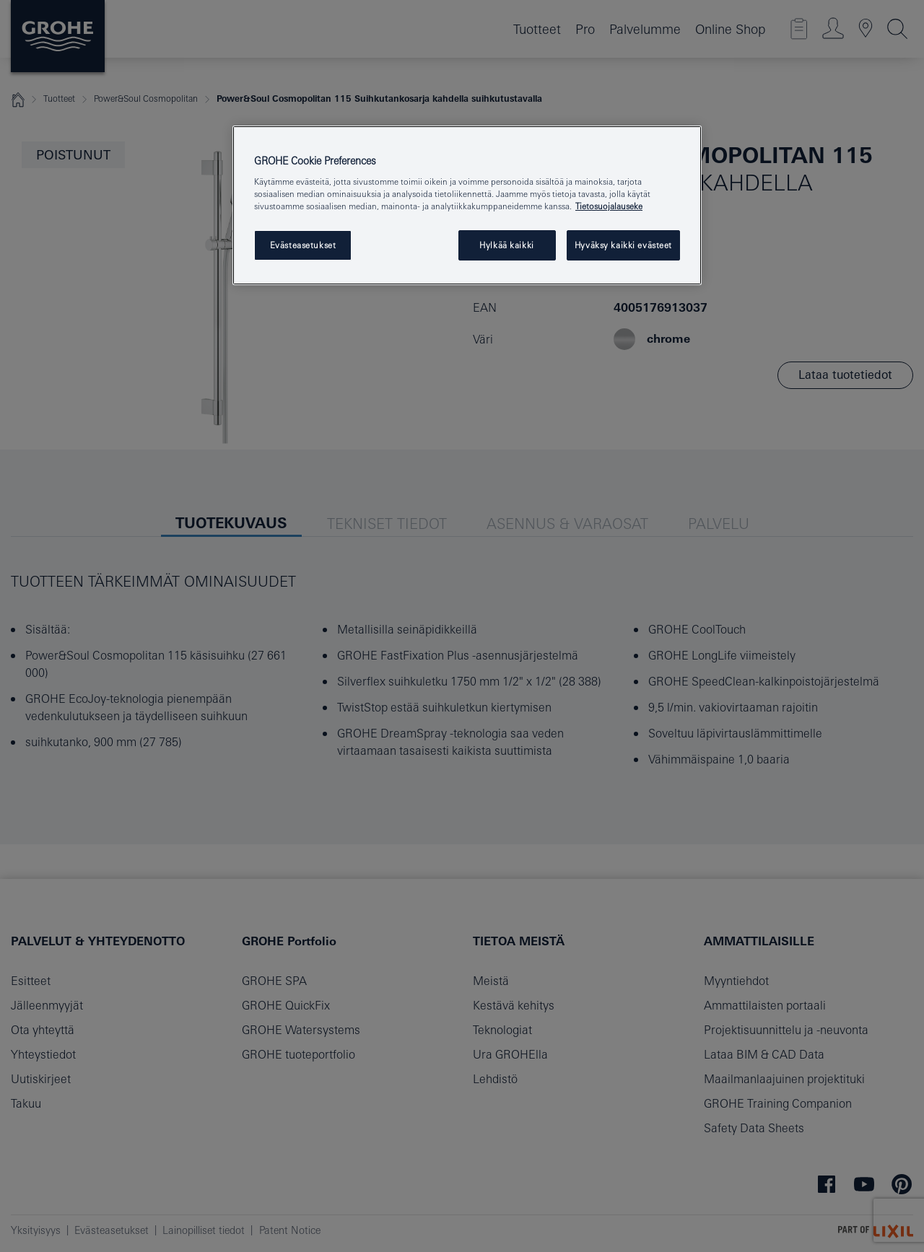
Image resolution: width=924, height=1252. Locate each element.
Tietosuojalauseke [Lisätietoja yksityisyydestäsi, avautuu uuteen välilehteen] (608, 206)
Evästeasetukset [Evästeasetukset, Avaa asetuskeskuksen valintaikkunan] (303, 245)
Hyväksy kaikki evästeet (623, 245)
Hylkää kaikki (506, 245)
